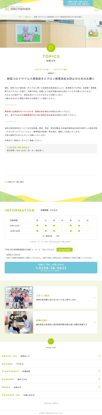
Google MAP (64, 249)
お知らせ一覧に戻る (14, 182)
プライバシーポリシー (51, 403)
